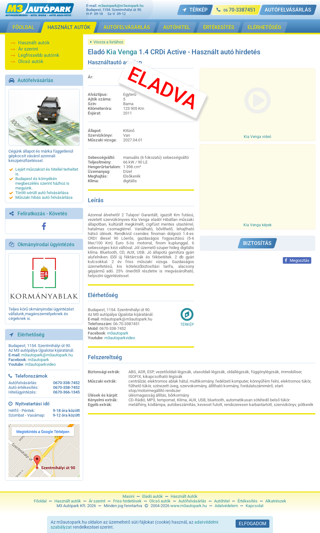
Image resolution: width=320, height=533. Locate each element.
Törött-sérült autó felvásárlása (41, 192)
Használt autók (34, 43)
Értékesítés (248, 501)
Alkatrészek (275, 501)
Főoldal (40, 501)
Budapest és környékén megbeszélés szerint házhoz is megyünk (42, 183)
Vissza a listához (106, 42)
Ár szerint (28, 49)
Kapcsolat (254, 505)
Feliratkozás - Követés (42, 214)
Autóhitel (222, 501)
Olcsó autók (30, 61)
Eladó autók (152, 496)
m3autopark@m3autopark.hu (120, 6)
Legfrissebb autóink (38, 55)
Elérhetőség (31, 335)
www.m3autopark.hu (188, 505)
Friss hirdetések (127, 501)
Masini (128, 496)
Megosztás (297, 260)
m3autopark (38, 359)
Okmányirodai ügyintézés (46, 244)
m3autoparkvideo (40, 364)
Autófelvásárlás (35, 80)
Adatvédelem (226, 505)
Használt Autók (184, 496)
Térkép (187, 317)
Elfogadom (252, 523)
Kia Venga (121, 52)
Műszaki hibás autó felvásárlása (43, 197)
